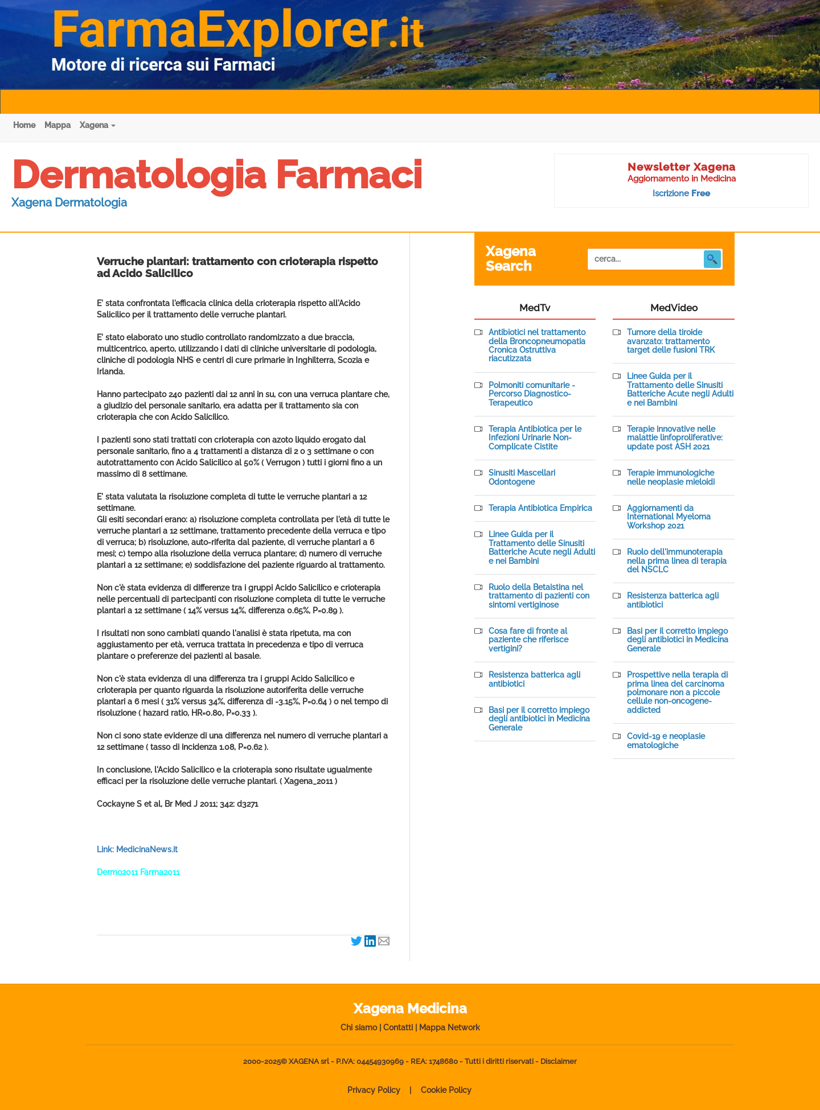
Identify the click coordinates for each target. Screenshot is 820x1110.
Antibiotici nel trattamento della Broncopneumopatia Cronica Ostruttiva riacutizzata (537, 345)
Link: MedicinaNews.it (137, 849)
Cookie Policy (446, 1090)
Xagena (98, 125)
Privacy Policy (373, 1090)
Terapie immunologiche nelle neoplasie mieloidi (671, 477)
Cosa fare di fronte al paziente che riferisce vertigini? (528, 640)
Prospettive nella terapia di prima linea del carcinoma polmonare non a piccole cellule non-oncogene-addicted (677, 693)
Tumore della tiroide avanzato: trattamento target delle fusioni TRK (671, 341)
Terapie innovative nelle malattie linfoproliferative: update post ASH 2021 (675, 438)
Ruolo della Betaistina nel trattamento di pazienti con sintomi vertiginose (539, 596)
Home (24, 125)
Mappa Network (449, 1027)
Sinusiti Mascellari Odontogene (522, 477)
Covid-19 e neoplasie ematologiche (666, 740)
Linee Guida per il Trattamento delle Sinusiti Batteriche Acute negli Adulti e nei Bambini (542, 547)
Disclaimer (558, 1061)
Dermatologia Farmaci (216, 174)
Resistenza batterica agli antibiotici (534, 679)
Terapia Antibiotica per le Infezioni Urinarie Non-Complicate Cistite (535, 438)
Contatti (398, 1027)
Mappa (57, 125)
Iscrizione (681, 193)
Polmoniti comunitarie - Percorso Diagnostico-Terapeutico (532, 394)
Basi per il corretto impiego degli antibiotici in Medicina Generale (539, 719)
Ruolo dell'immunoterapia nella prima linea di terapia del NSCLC (677, 561)
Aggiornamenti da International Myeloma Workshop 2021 (669, 517)
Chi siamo (359, 1027)
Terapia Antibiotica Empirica (540, 508)
